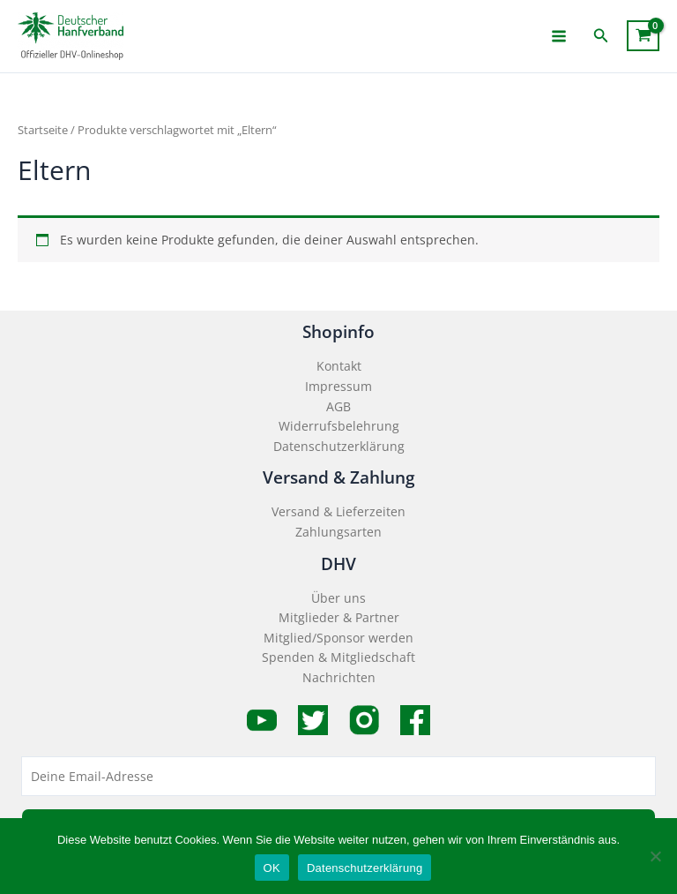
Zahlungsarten (338, 531)
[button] (601, 36)
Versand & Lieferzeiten (338, 511)
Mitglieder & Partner (339, 617)
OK (272, 868)
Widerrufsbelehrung (339, 425)
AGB (338, 406)
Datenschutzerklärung (339, 446)
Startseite (43, 130)
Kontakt (338, 365)
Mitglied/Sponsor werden (338, 637)
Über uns (338, 598)
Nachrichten (339, 677)
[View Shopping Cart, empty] (643, 35)
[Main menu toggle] (559, 35)
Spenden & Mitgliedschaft (338, 657)
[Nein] (655, 856)
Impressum (338, 386)
